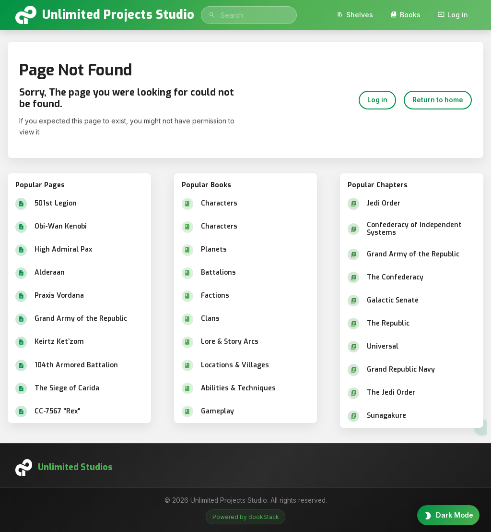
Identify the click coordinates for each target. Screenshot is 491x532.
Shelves (355, 15)
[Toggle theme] (448, 515)
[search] (249, 15)
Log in (453, 15)
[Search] (212, 15)
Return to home (437, 100)
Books (405, 15)
